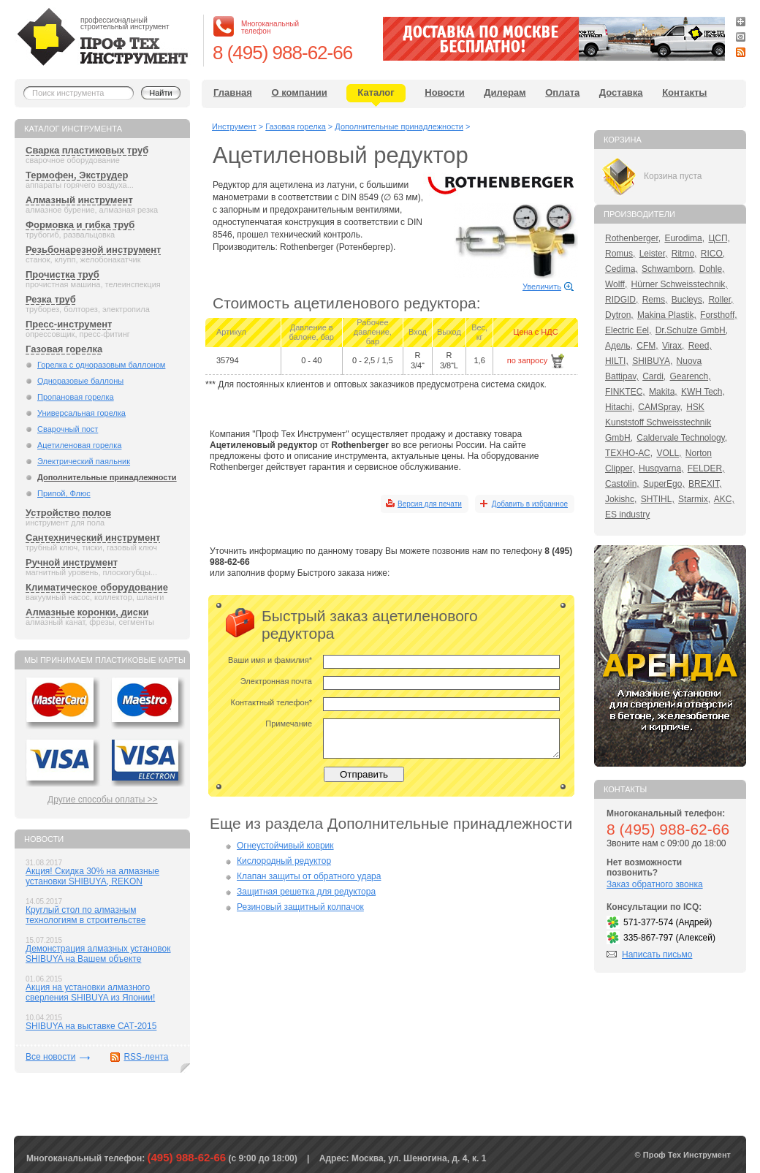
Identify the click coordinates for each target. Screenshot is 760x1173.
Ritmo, (684, 253)
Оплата (562, 92)
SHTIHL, (657, 499)
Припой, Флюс (64, 493)
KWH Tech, (703, 392)
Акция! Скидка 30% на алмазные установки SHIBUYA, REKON (92, 876)
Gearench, (690, 376)
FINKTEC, (625, 392)
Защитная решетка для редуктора (306, 892)
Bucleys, (688, 300)
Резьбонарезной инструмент (93, 249)
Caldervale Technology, (681, 438)
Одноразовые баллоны (80, 380)
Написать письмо (657, 954)
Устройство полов (68, 512)
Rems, (655, 300)
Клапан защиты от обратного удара (309, 876)
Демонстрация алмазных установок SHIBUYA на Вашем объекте (98, 954)
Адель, (619, 346)
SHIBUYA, (652, 361)
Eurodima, (684, 238)
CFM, (647, 346)
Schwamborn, (668, 269)
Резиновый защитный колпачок (300, 907)
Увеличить (541, 286)
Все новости (50, 1057)
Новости (445, 92)
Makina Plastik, (666, 315)
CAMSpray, (660, 407)
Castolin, (622, 484)
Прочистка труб (62, 274)
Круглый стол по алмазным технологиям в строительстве (85, 915)
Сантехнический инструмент (93, 537)
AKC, (724, 499)
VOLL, (668, 453)
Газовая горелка (64, 348)
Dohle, (712, 269)
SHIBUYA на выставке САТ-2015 (91, 1026)
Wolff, (616, 284)
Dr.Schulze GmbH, (692, 330)
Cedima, (621, 269)
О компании (299, 92)
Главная (232, 92)
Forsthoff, (718, 315)
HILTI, (616, 361)
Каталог (375, 92)
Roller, (720, 300)
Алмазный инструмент (79, 199)
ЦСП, (719, 238)
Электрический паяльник (83, 461)
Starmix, (694, 499)
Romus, (620, 253)
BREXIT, (704, 484)
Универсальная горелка (81, 413)
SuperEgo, (664, 484)
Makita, (663, 392)
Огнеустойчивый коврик (285, 845)
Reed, (700, 346)
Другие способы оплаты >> (103, 799)
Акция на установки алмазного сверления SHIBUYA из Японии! (90, 992)
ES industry (627, 514)
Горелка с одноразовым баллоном (101, 364)
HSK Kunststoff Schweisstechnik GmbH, (658, 422)
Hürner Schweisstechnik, (679, 284)
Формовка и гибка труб (80, 224)
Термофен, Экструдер (77, 175)
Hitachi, (619, 407)
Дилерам (504, 92)
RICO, (713, 253)
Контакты (684, 92)
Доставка (621, 92)
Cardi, (654, 376)
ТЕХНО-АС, (629, 453)
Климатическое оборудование (97, 587)
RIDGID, (621, 300)
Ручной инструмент (72, 562)
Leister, (653, 253)
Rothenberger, (633, 238)
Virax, (673, 346)
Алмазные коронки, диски (87, 612)
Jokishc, (620, 499)
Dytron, (619, 315)
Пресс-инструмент (69, 324)
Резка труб (51, 299)
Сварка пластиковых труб (87, 150)
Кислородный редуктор (284, 861)
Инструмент (234, 126)
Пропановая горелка (75, 396)
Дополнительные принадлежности (107, 477)
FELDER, (706, 468)
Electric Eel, (628, 330)
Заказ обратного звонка (655, 884)
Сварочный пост (67, 429)
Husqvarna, (661, 468)
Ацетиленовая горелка (79, 445)
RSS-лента (145, 1057)
